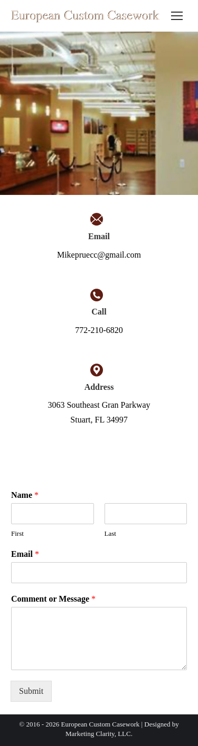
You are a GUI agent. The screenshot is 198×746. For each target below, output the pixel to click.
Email (25, 553)
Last (110, 533)
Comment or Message (53, 598)
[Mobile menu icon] (176, 15)
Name (25, 494)
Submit (31, 690)
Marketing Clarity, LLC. (99, 734)
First (17, 533)
